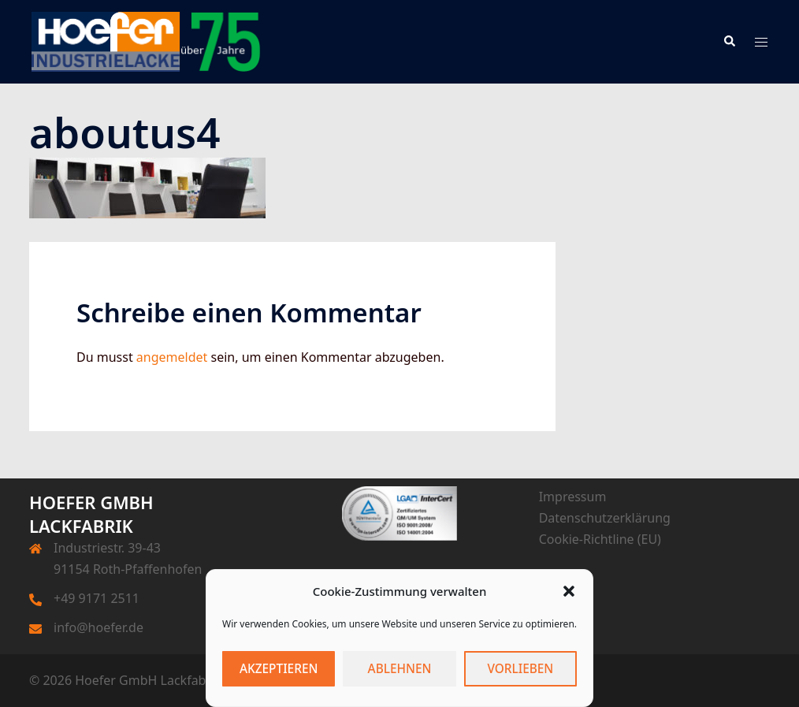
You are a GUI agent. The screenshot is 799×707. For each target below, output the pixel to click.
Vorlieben (520, 669)
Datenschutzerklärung (605, 518)
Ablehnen (400, 669)
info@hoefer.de (98, 627)
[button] (569, 591)
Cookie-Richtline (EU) (600, 539)
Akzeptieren (278, 669)
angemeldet (171, 357)
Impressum (573, 496)
